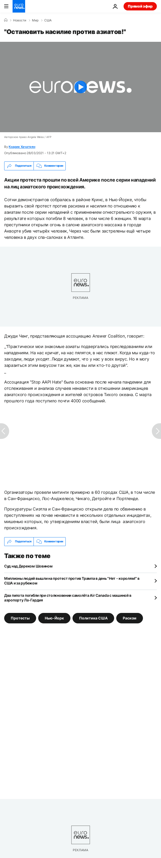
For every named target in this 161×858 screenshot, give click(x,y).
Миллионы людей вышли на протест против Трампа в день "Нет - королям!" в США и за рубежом (72, 580)
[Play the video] (80, 87)
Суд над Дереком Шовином (28, 566)
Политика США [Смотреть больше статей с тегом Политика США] (93, 618)
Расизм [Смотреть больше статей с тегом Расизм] (129, 618)
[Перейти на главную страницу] (19, 6)
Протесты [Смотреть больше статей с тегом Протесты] (20, 618)
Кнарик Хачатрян (22, 147)
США (48, 20)
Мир (35, 20)
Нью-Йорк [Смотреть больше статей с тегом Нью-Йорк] (54, 618)
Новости (19, 20)
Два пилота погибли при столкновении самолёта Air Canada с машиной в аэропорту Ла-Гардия (67, 597)
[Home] (5, 20)
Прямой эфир (140, 6)
